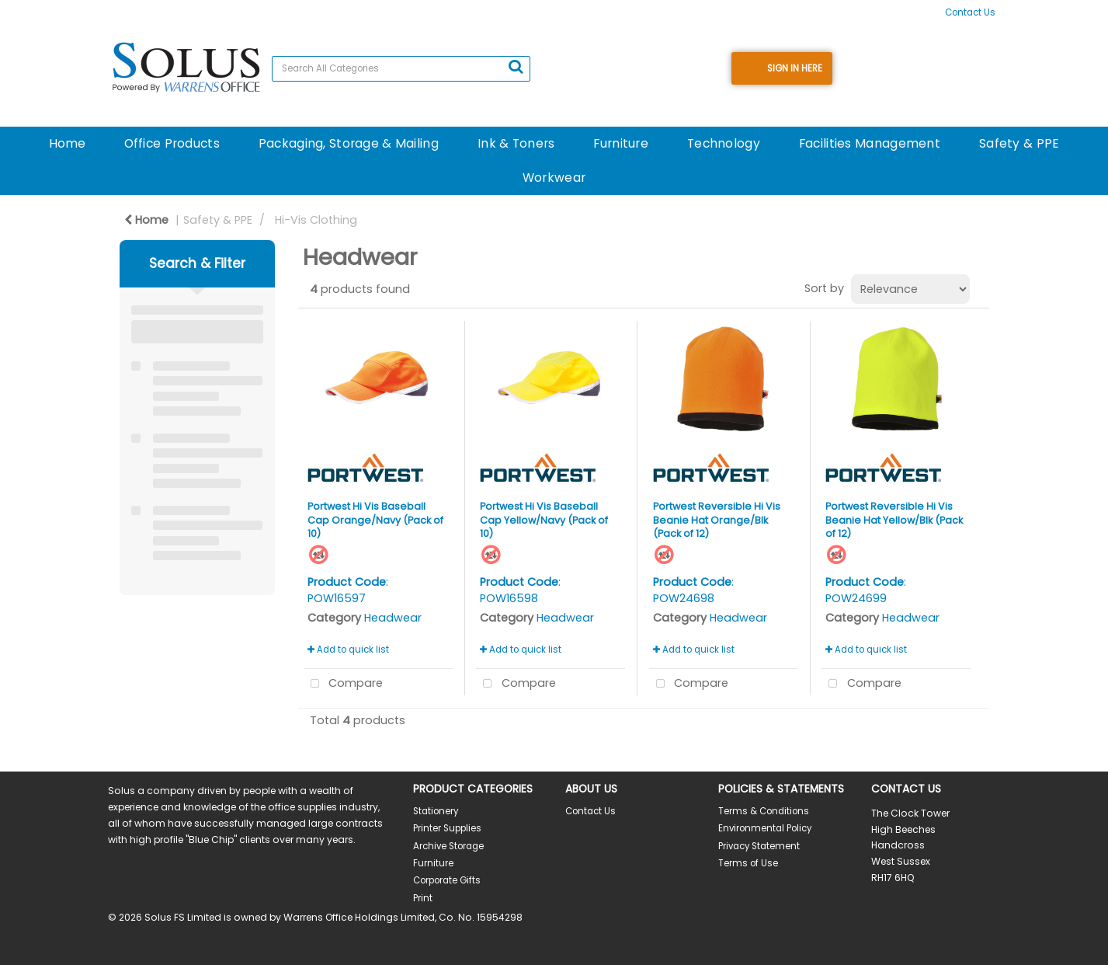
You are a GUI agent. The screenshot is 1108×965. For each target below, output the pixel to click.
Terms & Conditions (763, 811)
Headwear (393, 617)
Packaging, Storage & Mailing (349, 143)
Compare (344, 684)
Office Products (172, 143)
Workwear (554, 177)
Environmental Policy (764, 828)
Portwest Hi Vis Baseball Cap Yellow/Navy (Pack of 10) (544, 520)
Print (422, 898)
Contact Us (970, 12)
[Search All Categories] (401, 69)
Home (67, 143)
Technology (723, 143)
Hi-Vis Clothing (316, 220)
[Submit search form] (515, 66)
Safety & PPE (1019, 143)
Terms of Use (748, 863)
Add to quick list (348, 649)
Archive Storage (448, 846)
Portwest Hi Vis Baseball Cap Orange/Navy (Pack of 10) (375, 520)
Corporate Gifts (447, 880)
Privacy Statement (759, 846)
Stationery (435, 811)
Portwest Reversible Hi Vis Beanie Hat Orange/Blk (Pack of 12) (716, 520)
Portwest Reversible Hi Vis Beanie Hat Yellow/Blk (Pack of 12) (894, 520)
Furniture (620, 143)
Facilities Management (869, 143)
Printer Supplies (447, 828)
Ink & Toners (516, 143)
